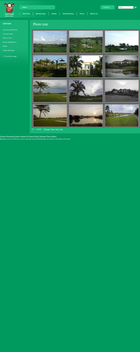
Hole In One (7, 38)
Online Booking (8, 50)
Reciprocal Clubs (13, 136)
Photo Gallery (52, 136)
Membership (41, 14)
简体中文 (106, 7)
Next (53, 129)
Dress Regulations (9, 42)
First (57, 129)
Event (82, 14)
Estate (54, 14)
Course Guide (8, 34)
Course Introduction (10, 29)
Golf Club (26, 14)
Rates (5, 46)
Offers (24, 7)
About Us (93, 14)
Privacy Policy (33, 136)
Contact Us (24, 136)
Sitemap (43, 136)
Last (61, 129)
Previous (47, 129)
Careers (3, 136)
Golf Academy (68, 14)
